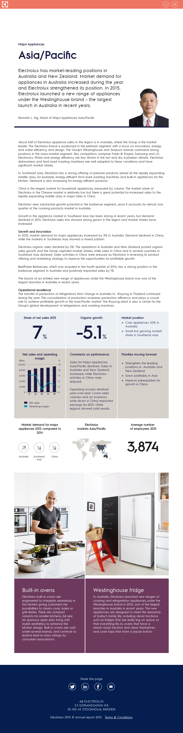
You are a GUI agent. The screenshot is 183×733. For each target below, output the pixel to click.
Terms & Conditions (119, 717)
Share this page (91, 679)
